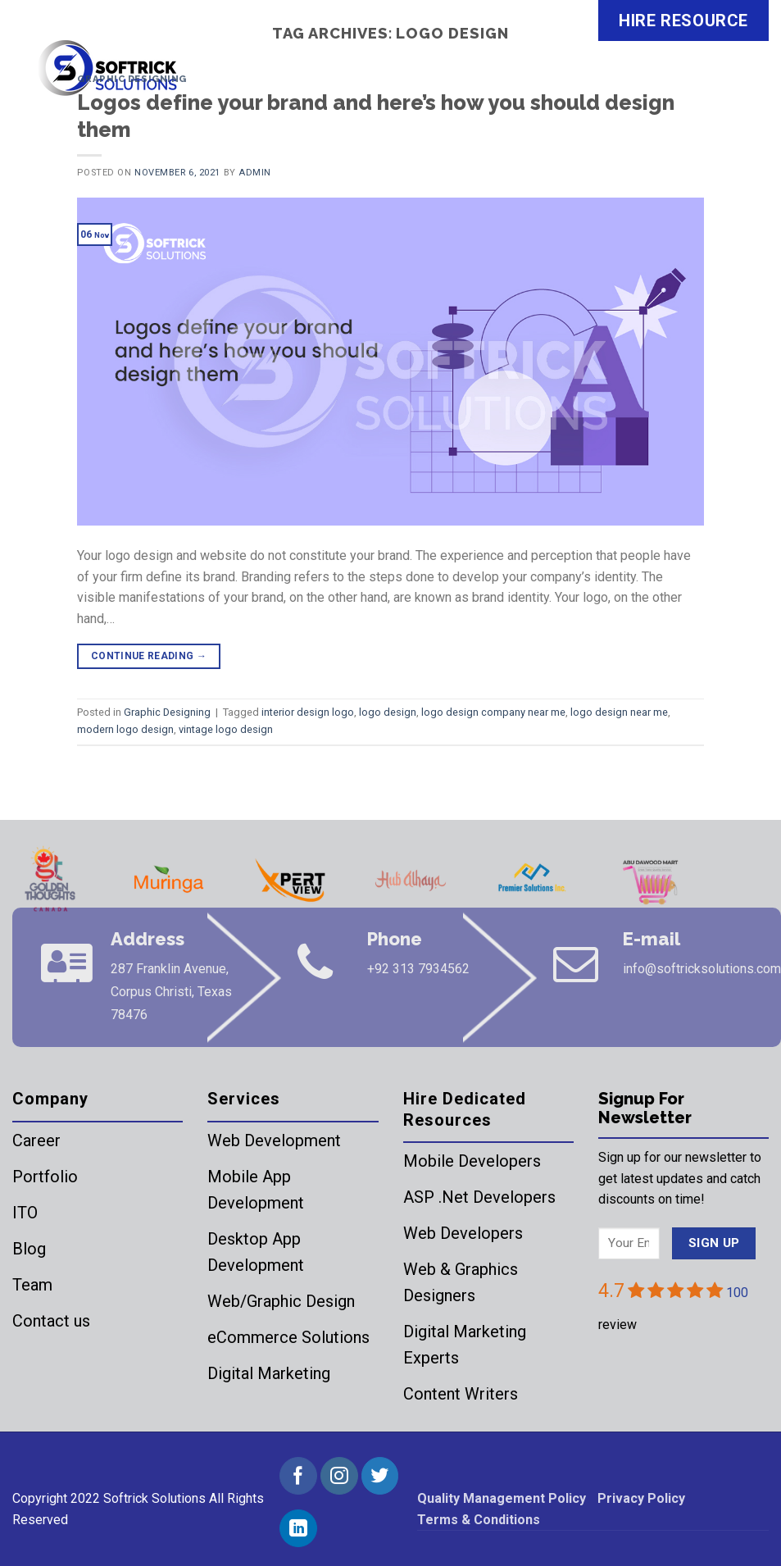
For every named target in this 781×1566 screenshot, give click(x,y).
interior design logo (307, 712)
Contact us (51, 1321)
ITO (25, 1212)
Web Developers (463, 1233)
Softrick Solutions (154, 1498)
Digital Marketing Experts (464, 1345)
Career (36, 1140)
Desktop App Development (255, 1252)
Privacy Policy (641, 1498)
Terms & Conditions (478, 1519)
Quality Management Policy (501, 1498)
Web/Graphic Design (281, 1301)
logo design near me (619, 712)
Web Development (274, 1140)
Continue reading (149, 656)
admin (254, 172)
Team (32, 1285)
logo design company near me (493, 712)
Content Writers (460, 1394)
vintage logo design (226, 729)
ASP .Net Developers (479, 1197)
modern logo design (125, 729)
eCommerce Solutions (288, 1337)
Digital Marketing (268, 1373)
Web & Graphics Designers (460, 1282)
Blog (29, 1249)
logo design (387, 712)
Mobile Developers (472, 1161)
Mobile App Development (255, 1190)
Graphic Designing (132, 78)
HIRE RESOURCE (683, 20)
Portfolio (45, 1176)
